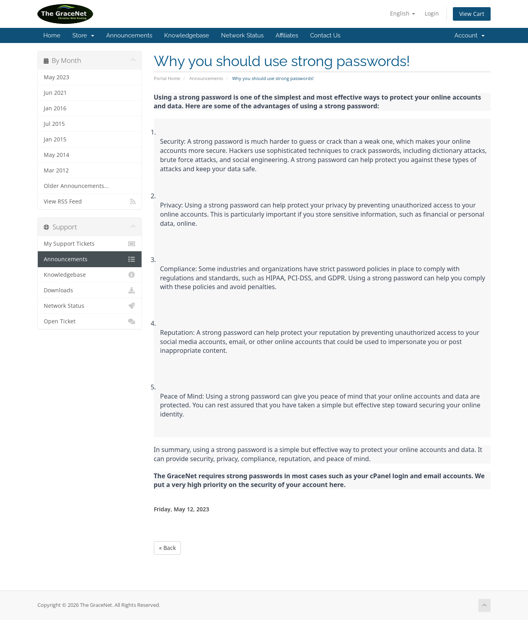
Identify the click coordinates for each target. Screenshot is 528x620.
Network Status (242, 35)
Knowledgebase (186, 35)
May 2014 (56, 154)
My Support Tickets (90, 243)
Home (51, 35)
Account (469, 35)
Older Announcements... (76, 186)
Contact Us (325, 35)
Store (83, 35)
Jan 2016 (55, 108)
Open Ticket (90, 321)
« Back (167, 548)
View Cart (471, 14)
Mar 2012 (56, 170)
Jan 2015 (55, 139)
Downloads (90, 290)
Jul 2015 (54, 123)
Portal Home (167, 78)
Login (432, 13)
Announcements (129, 35)
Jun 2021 (55, 92)
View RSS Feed (90, 201)
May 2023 (56, 77)
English (402, 13)
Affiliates (287, 35)
